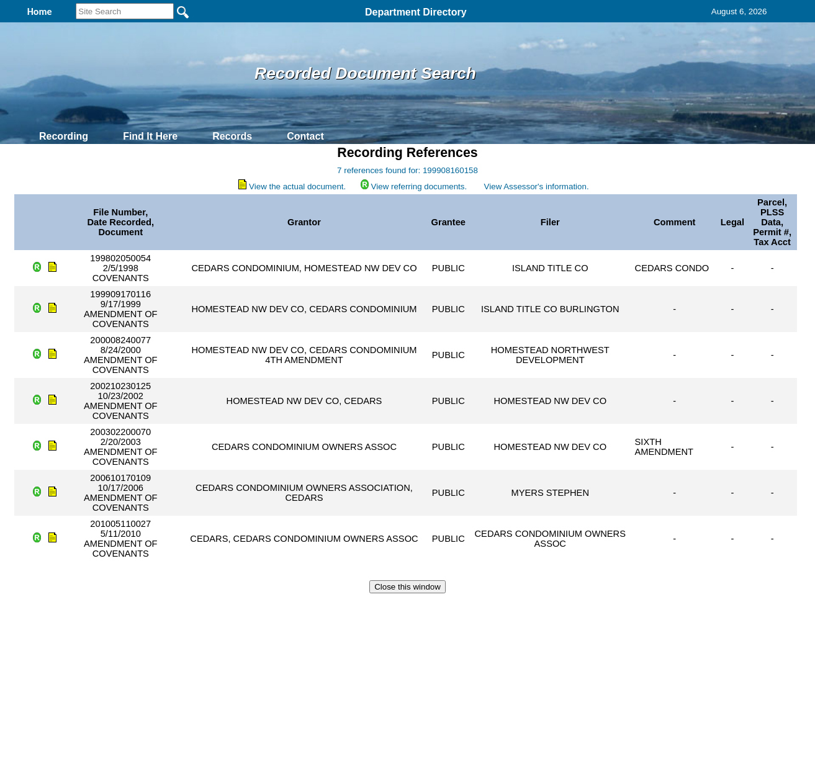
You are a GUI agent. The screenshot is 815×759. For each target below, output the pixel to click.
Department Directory (416, 12)
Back (238, 609)
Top (201, 609)
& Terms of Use (448, 609)
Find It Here (150, 136)
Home (287, 609)
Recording (63, 136)
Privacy (402, 609)
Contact (305, 136)
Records (232, 136)
